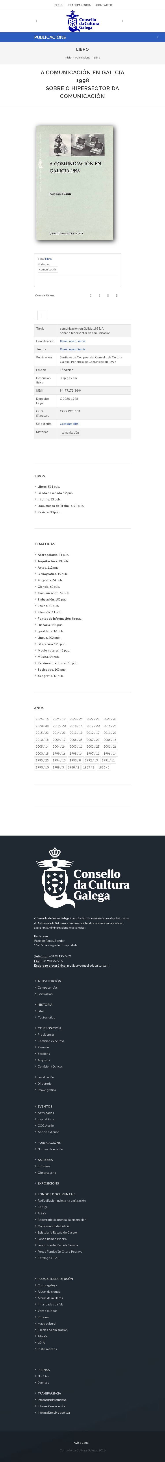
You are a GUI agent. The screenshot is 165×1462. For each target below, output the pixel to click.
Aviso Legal (81, 1442)
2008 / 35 (76, 739)
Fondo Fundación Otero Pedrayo (60, 1251)
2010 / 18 (42, 739)
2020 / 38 (42, 726)
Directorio (45, 1083)
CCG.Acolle (46, 1125)
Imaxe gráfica (47, 1090)
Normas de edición (50, 1149)
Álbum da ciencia (49, 1291)
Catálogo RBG (70, 423)
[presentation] (42, 315)
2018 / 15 (76, 726)
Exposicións (46, 1119)
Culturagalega (47, 1285)
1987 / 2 (88, 767)
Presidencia (46, 1034)
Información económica (51, 1406)
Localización (46, 1077)
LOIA (41, 1342)
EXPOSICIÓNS (48, 1183)
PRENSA (44, 1370)
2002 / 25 (93, 746)
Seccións (44, 1053)
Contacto (104, 5)
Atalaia (42, 1336)
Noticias (43, 1376)
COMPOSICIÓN (49, 1028)
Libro (97, 57)
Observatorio (47, 1172)
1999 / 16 (59, 753)
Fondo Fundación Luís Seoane (58, 1245)
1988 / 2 (73, 767)
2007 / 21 (93, 739)
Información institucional (52, 1400)
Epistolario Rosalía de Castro (57, 1232)
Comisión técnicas (50, 1066)
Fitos (41, 1011)
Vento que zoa (47, 1310)
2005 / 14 (42, 746)
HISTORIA (45, 1004)
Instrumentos (47, 1349)
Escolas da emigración (53, 1330)
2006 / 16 (110, 739)
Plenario (43, 1047)
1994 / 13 (59, 760)
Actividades (46, 1113)
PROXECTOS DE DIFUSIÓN (55, 1279)
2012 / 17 (93, 732)
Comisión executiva (51, 1041)
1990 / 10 (42, 767)
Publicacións (82, 57)
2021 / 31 (110, 719)
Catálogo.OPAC (49, 1258)
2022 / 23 (93, 719)
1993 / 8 (75, 760)
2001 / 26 (110, 746)
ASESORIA (45, 1160)
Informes (44, 1166)
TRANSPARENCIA (49, 1393)
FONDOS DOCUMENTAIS (56, 1194)
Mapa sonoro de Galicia (53, 1226)
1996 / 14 (110, 753)
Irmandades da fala (50, 1304)
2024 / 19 (59, 719)
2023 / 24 (76, 719)
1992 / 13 (91, 760)
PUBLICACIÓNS (49, 1142)
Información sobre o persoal (54, 1412)
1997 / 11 (93, 753)
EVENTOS (45, 1106)
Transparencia (79, 5)
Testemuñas (46, 1017)
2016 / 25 (110, 726)
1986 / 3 (103, 767)
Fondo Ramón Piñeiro (52, 1239)
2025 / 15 (42, 719)
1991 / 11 (108, 760)
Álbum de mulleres (50, 1298)
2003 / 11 (76, 746)
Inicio (58, 5)
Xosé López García (72, 341)
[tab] (41, 315)
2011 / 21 (110, 732)
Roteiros (44, 1317)
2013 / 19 (76, 732)
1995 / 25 (42, 760)
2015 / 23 (42, 732)
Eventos (43, 1382)
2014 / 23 (59, 732)
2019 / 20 (59, 726)
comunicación (48, 269)
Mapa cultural (47, 1323)
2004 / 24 (59, 746)
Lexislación (45, 994)
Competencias (48, 987)
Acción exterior (48, 1132)
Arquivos (44, 1060)
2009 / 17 (59, 739)
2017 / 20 (93, 726)
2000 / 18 (42, 753)
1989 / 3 (58, 767)
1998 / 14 (76, 753)
